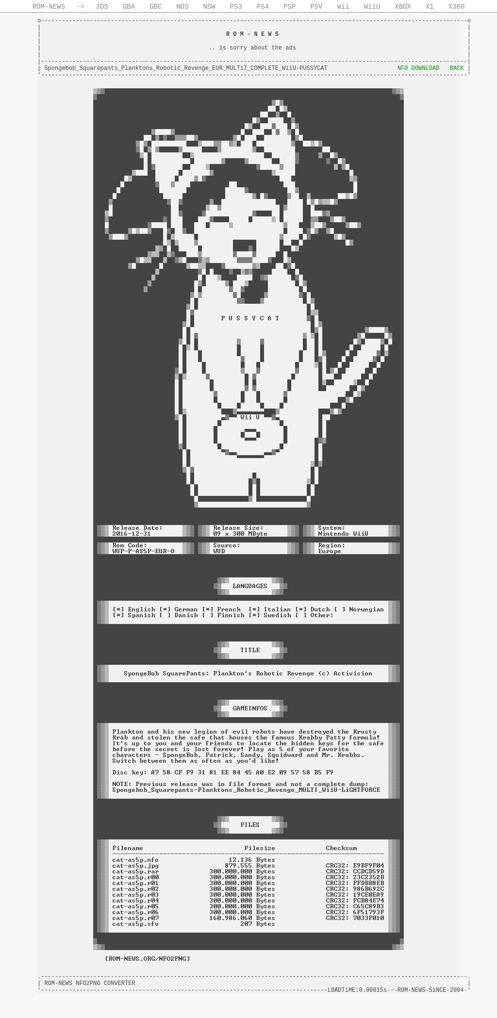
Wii (343, 7)
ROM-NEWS (49, 7)
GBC (155, 7)
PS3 (236, 7)
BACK (457, 68)
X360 (456, 7)
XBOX (403, 7)
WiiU (372, 7)
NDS (182, 7)
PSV (316, 7)
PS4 (263, 7)
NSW (209, 7)
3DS (102, 7)
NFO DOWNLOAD (418, 68)
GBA (129, 7)
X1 (430, 7)
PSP (289, 7)
